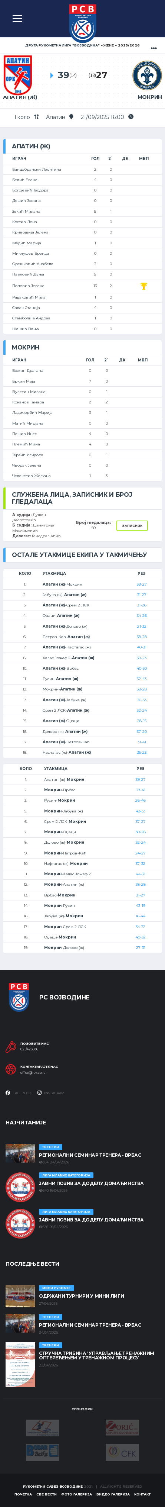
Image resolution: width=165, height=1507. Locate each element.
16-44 (140, 916)
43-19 (140, 905)
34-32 (140, 926)
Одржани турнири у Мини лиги (81, 1296)
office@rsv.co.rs (32, 1073)
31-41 (142, 742)
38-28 (142, 636)
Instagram (51, 1093)
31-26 (141, 605)
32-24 (142, 710)
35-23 (141, 752)
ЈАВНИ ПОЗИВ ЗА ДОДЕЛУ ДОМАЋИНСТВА (91, 1183)
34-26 (142, 615)
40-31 (141, 647)
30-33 (141, 700)
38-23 (141, 658)
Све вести (46, 1494)
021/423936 (29, 1049)
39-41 (140, 790)
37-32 (140, 863)
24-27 (140, 853)
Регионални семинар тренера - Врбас (90, 1155)
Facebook (19, 1093)
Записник (132, 526)
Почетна (23, 1494)
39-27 (142, 584)
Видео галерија (113, 1494)
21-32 (141, 626)
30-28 (141, 832)
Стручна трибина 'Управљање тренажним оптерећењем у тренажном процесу (96, 1355)
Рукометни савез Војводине (53, 1486)
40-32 (141, 937)
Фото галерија (76, 1494)
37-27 (141, 821)
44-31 (140, 874)
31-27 (141, 594)
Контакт (142, 1494)
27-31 (140, 947)
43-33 (140, 811)
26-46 (140, 800)
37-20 (142, 731)
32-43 (141, 678)
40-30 (142, 668)
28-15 (141, 720)
